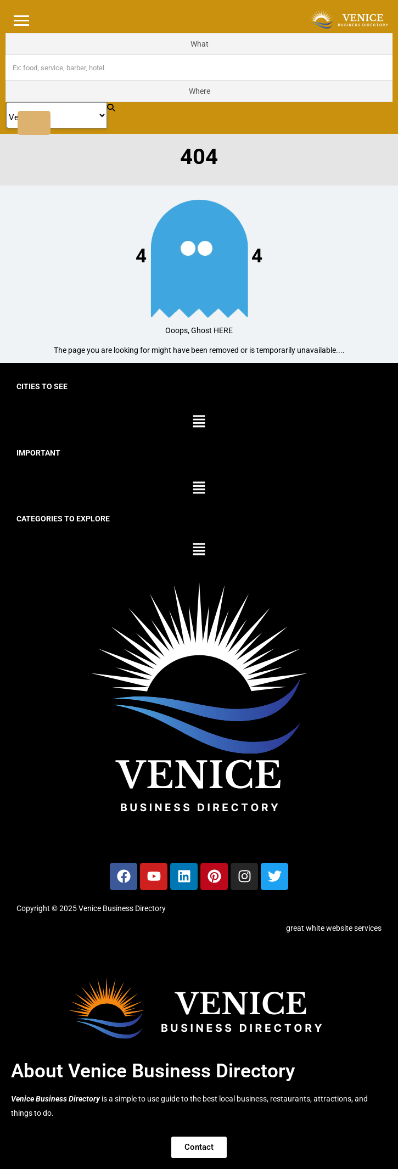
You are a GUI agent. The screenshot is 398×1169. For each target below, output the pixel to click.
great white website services (334, 928)
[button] (199, 422)
